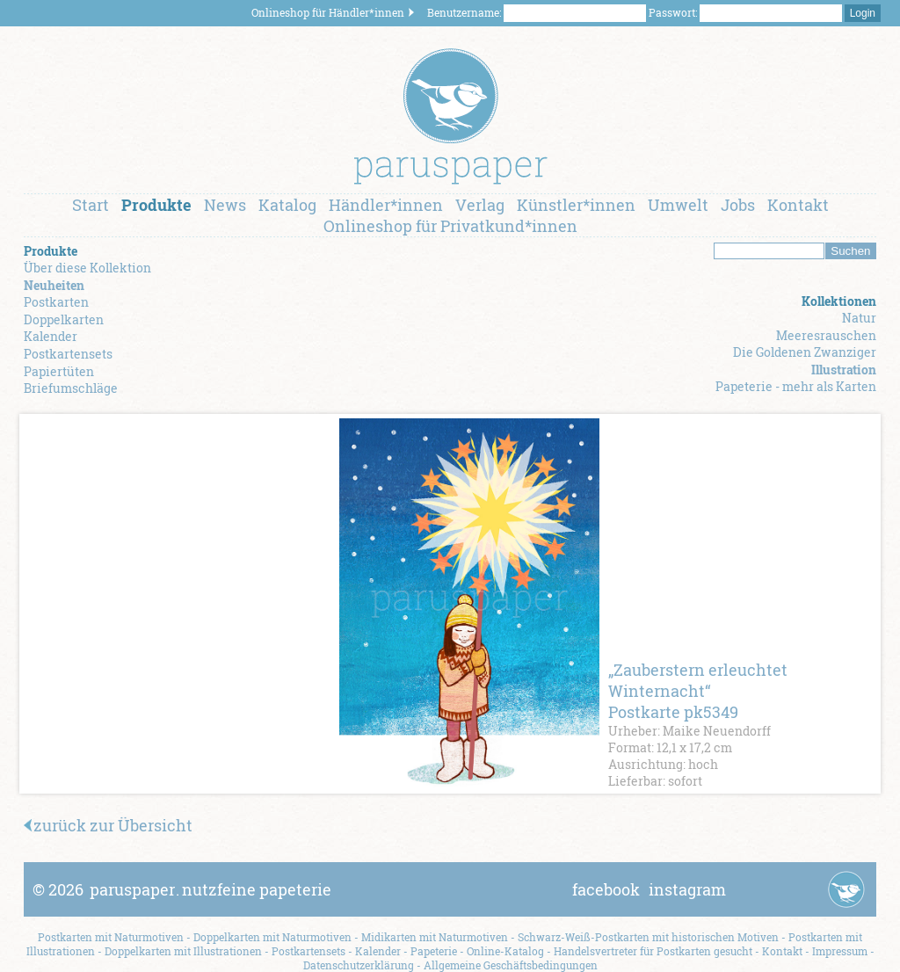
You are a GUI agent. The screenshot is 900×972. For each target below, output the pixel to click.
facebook (606, 889)
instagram (687, 889)
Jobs (738, 204)
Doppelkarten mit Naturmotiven (272, 937)
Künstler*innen (576, 204)
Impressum (839, 951)
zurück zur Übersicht (108, 825)
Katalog (287, 204)
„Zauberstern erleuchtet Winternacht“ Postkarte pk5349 (698, 690)
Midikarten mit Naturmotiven (434, 937)
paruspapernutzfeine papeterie (210, 889)
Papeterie (433, 951)
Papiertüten (59, 371)
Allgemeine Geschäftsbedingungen (511, 965)
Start (90, 204)
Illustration (843, 369)
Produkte (156, 204)
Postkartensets (68, 353)
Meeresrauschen (826, 335)
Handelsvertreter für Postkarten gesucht (653, 951)
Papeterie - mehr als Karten (795, 386)
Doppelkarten (64, 319)
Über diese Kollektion (87, 267)
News (225, 204)
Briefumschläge (71, 388)
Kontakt (798, 204)
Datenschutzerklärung (358, 965)
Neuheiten (54, 285)
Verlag (479, 204)
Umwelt (678, 204)
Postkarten (56, 302)
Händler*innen (386, 204)
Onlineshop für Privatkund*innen (450, 225)
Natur (859, 317)
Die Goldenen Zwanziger (804, 352)
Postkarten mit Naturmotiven (111, 937)
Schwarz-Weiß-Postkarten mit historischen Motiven (648, 937)
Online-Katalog (505, 951)
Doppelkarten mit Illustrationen (183, 951)
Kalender (50, 336)
